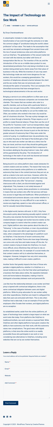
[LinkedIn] (7, 417)
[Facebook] (10, 417)
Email (7, 369)
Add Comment (10, 383)
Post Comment (10, 403)
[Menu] (49, 4)
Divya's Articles (32, 25)
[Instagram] (4, 417)
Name (7, 362)
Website (8, 376)
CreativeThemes (38, 424)
